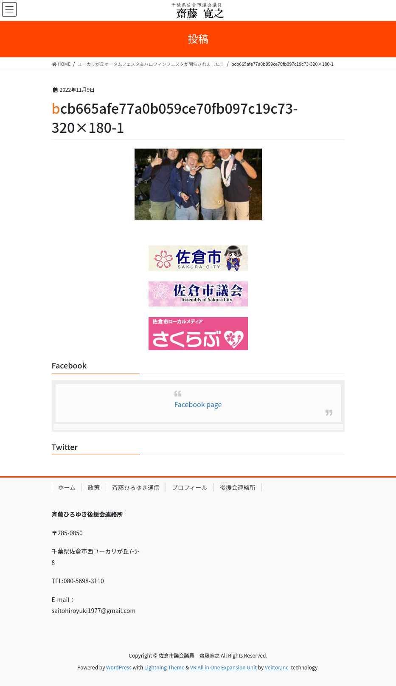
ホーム (67, 487)
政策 (94, 487)
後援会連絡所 (238, 487)
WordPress (119, 667)
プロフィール (190, 487)
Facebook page (198, 404)
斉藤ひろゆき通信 (136, 487)
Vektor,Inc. (277, 667)
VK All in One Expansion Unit (223, 667)
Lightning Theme (164, 667)
